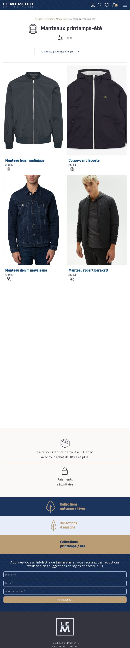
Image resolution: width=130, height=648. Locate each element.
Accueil (38, 18)
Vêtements (49, 18)
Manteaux (62, 18)
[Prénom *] (65, 574)
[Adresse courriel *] (65, 591)
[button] (113, 5)
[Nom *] (65, 583)
